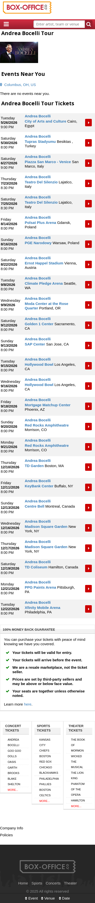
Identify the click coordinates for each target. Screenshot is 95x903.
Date (64, 898)
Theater (70, 883)
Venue (48, 898)
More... (13, 789)
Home (23, 883)
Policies (6, 835)
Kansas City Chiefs (44, 745)
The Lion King (77, 775)
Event (31, 898)
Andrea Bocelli (13, 742)
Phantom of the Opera (78, 789)
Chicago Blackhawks (48, 770)
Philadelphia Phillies (49, 781)
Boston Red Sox (45, 759)
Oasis (12, 761)
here (27, 704)
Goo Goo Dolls (14, 753)
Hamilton (78, 800)
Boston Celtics (45, 792)
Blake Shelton (14, 781)
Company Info (11, 828)
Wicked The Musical (77, 762)
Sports (36, 883)
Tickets (89, 123)
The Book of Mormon (78, 745)
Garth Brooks (13, 770)
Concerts (53, 883)
